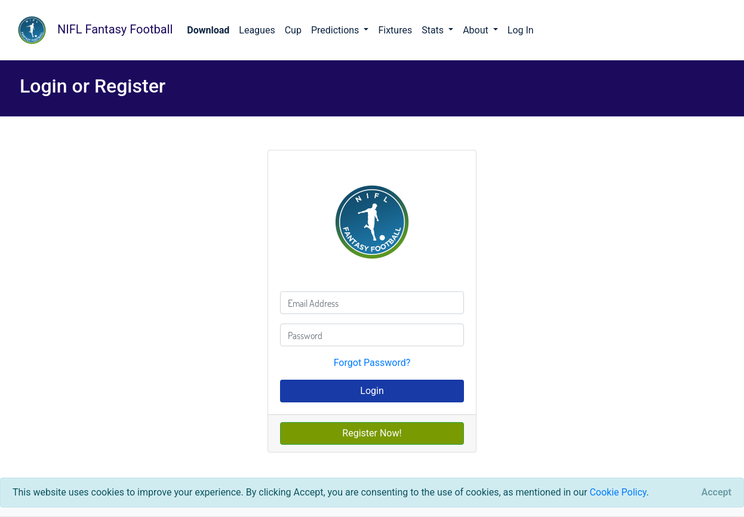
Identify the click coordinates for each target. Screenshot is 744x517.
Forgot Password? (372, 362)
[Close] (716, 492)
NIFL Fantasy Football (91, 30)
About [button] (477, 30)
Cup (293, 30)
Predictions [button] (336, 30)
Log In (521, 30)
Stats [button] (434, 30)
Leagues (257, 30)
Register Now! (371, 433)
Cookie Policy (617, 492)
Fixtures (395, 30)
